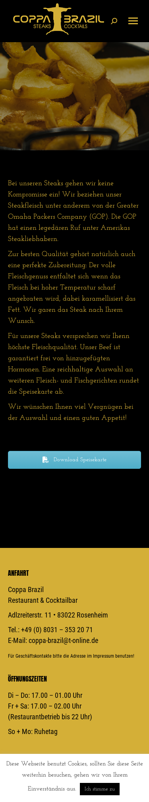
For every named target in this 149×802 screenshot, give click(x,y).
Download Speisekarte (74, 460)
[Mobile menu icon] (133, 21)
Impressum (103, 656)
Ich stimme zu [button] (100, 789)
